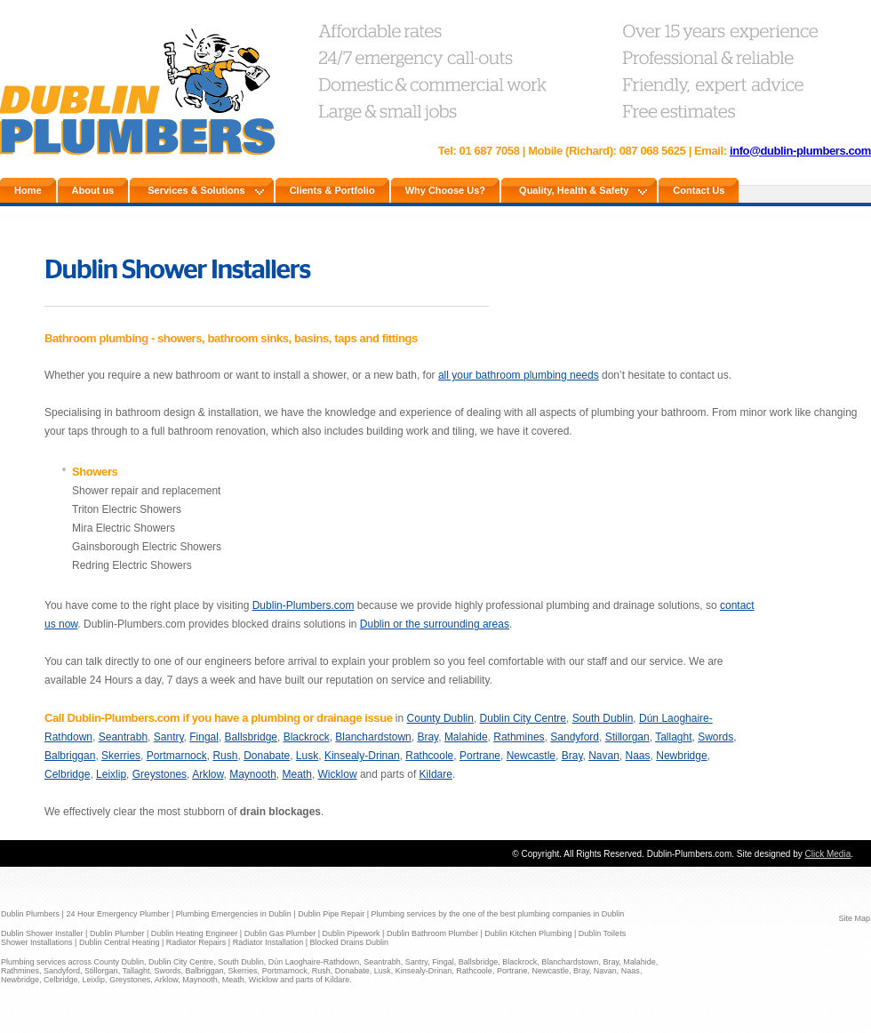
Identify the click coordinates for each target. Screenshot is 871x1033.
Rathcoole (429, 755)
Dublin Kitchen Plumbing (527, 933)
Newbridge (681, 755)
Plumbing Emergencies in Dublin (234, 913)
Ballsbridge (251, 737)
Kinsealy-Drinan (362, 755)
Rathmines (518, 737)
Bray (427, 737)
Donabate (267, 755)
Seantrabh (123, 737)
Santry (169, 737)
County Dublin (440, 718)
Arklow (207, 774)
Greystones (159, 774)
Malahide (466, 737)
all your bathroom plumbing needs (518, 375)
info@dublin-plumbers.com (800, 150)
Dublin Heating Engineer (194, 933)
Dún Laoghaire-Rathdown (314, 961)
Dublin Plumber (117, 933)
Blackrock (307, 737)
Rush (224, 755)
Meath (297, 774)
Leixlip (111, 774)
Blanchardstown (373, 737)
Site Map (854, 918)
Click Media (828, 854)
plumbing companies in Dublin (570, 913)
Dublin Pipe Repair (331, 913)
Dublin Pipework (351, 933)
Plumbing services (405, 913)
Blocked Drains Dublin (349, 942)
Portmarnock (177, 755)
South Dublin (603, 718)
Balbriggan (69, 755)
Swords (715, 737)
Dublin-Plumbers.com (303, 605)
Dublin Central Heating (119, 942)
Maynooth (252, 774)
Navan (603, 755)
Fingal (204, 737)
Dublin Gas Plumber (280, 933)
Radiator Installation (268, 942)
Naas (638, 755)
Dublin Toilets (602, 933)
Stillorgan (627, 737)
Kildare (436, 774)
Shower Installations (37, 942)
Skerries (120, 755)
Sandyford (574, 737)
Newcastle (531, 755)
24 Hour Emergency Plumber (117, 913)
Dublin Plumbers (30, 913)
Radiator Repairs (196, 942)
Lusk (307, 755)
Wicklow (337, 774)
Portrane (479, 755)
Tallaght (673, 737)
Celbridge (67, 774)
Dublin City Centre (523, 718)
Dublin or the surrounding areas (434, 624)
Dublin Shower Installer (42, 933)
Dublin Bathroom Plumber (432, 933)
